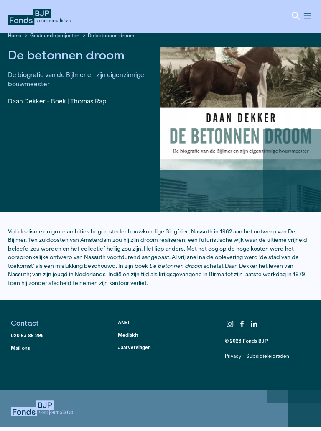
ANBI (123, 322)
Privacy (233, 356)
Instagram (230, 324)
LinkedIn (254, 324)
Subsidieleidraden (267, 356)
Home (15, 35)
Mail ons (20, 348)
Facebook (242, 324)
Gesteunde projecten (55, 35)
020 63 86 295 (27, 335)
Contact (25, 322)
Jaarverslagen (134, 347)
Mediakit (128, 335)
